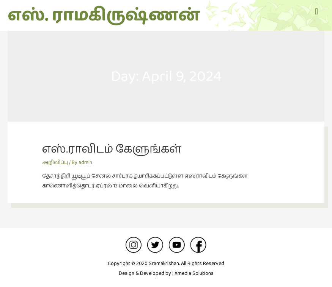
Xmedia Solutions (194, 273)
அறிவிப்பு (55, 162)
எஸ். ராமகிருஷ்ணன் (104, 15)
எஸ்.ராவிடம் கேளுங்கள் (111, 149)
